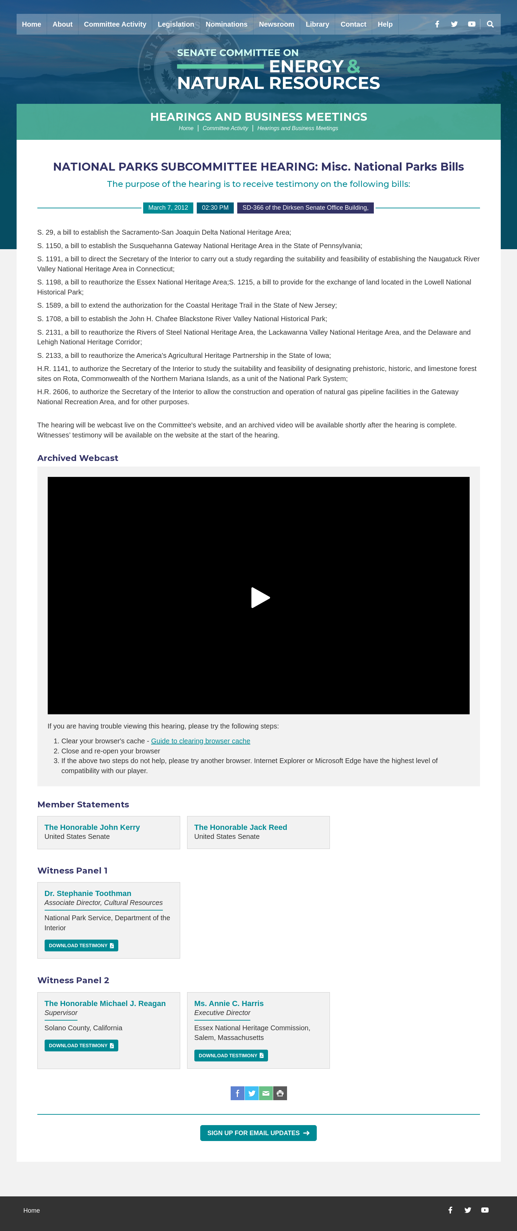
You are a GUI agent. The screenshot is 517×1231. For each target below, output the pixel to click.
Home (31, 24)
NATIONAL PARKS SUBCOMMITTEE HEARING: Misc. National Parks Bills (258, 166)
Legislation (176, 24)
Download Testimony (78, 945)
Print (280, 1093)
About (63, 24)
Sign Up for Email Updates (258, 1133)
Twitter (252, 1093)
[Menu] (490, 24)
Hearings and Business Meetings (258, 117)
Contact (353, 24)
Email (266, 1093)
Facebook (237, 1093)
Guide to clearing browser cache (200, 741)
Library (317, 24)
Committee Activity (115, 24)
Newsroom (276, 24)
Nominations (227, 24)
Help (385, 24)
